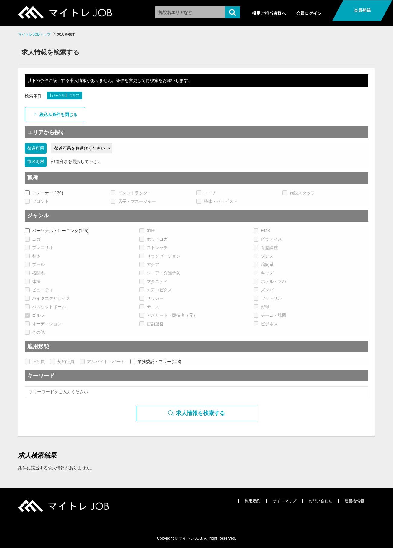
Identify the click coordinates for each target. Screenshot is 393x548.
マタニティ (153, 281)
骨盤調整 (266, 247)
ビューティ (39, 289)
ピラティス (268, 239)
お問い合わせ (320, 501)
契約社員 (62, 361)
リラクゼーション (159, 256)
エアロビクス (155, 289)
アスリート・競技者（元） (168, 315)
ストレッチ (153, 247)
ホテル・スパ (270, 281)
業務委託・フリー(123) (155, 361)
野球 (261, 306)
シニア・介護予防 (159, 273)
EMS (262, 230)
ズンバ (264, 289)
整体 (33, 256)
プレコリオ (39, 247)
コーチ (206, 192)
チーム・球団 (270, 315)
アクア (149, 264)
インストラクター (131, 192)
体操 (33, 281)
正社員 (35, 361)
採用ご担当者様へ (269, 13)
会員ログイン (309, 13)
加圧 (147, 230)
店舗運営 (151, 323)
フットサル (268, 298)
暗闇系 (264, 264)
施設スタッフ (298, 192)
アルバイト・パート (102, 361)
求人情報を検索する (196, 413)
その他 (35, 332)
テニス (149, 306)
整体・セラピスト (217, 201)
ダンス (264, 256)
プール (35, 264)
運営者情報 (354, 501)
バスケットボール (45, 306)
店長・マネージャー (133, 201)
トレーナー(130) (44, 192)
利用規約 (252, 501)
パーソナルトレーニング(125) (57, 230)
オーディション (43, 323)
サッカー (151, 298)
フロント (37, 201)
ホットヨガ (153, 239)
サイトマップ (284, 501)
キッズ (264, 273)
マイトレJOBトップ (34, 34)
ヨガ (33, 239)
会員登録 (362, 10)
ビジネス (266, 323)
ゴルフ (35, 315)
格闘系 (35, 273)
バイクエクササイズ (47, 298)
